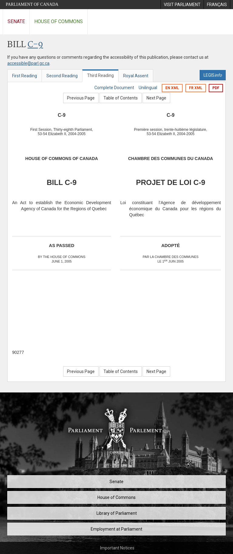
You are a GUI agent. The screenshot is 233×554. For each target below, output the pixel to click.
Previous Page (81, 98)
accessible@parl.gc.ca (28, 63)
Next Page (156, 98)
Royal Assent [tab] (135, 75)
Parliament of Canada (32, 4)
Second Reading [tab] (62, 75)
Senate (16, 21)
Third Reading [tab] (100, 75)
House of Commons (58, 21)
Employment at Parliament (116, 529)
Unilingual (148, 87)
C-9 (35, 45)
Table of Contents (120, 98)
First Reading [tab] (24, 75)
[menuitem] (182, 4)
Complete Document (114, 87)
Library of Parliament (116, 513)
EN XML (172, 88)
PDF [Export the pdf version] (215, 88)
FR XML (195, 88)
